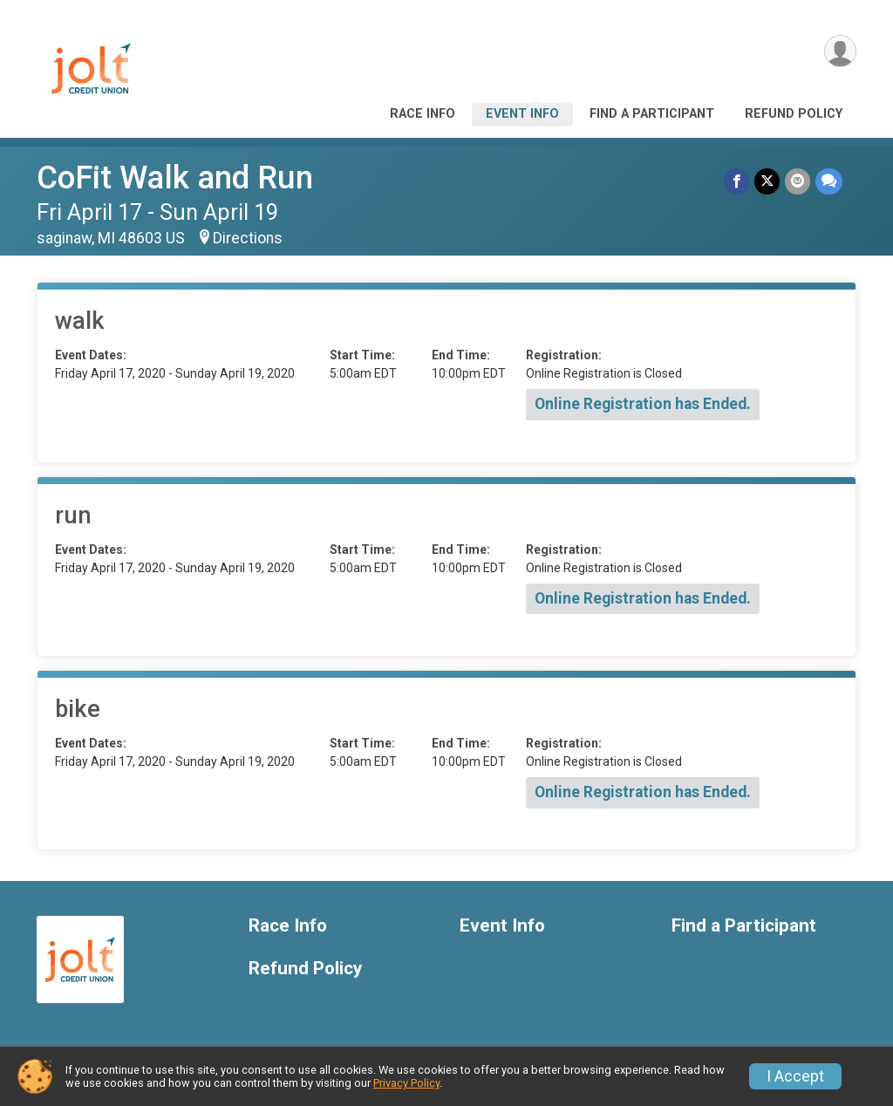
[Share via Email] (797, 181)
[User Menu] (840, 51)
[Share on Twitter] (767, 181)
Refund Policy (793, 113)
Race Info (422, 113)
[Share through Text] (828, 181)
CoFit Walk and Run (175, 177)
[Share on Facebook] (736, 181)
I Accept (795, 1076)
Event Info (522, 113)
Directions (248, 238)
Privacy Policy (406, 1082)
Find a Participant (652, 113)
